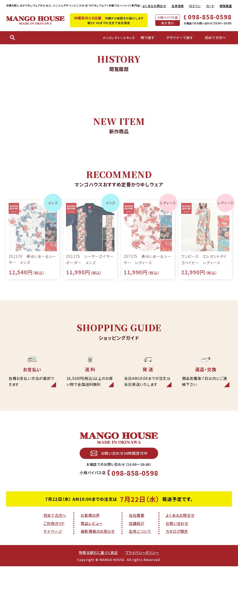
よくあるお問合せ (154, 6)
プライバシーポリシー (144, 574)
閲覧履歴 (226, 6)
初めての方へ (54, 537)
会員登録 (177, 6)
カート (210, 6)
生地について (140, 553)
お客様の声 (90, 537)
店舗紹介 (137, 545)
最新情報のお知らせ (97, 553)
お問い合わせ (177, 545)
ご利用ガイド (54, 545)
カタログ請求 (177, 553)
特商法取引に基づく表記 (97, 574)
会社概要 (137, 537)
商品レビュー (92, 545)
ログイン (195, 6)
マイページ (52, 553)
